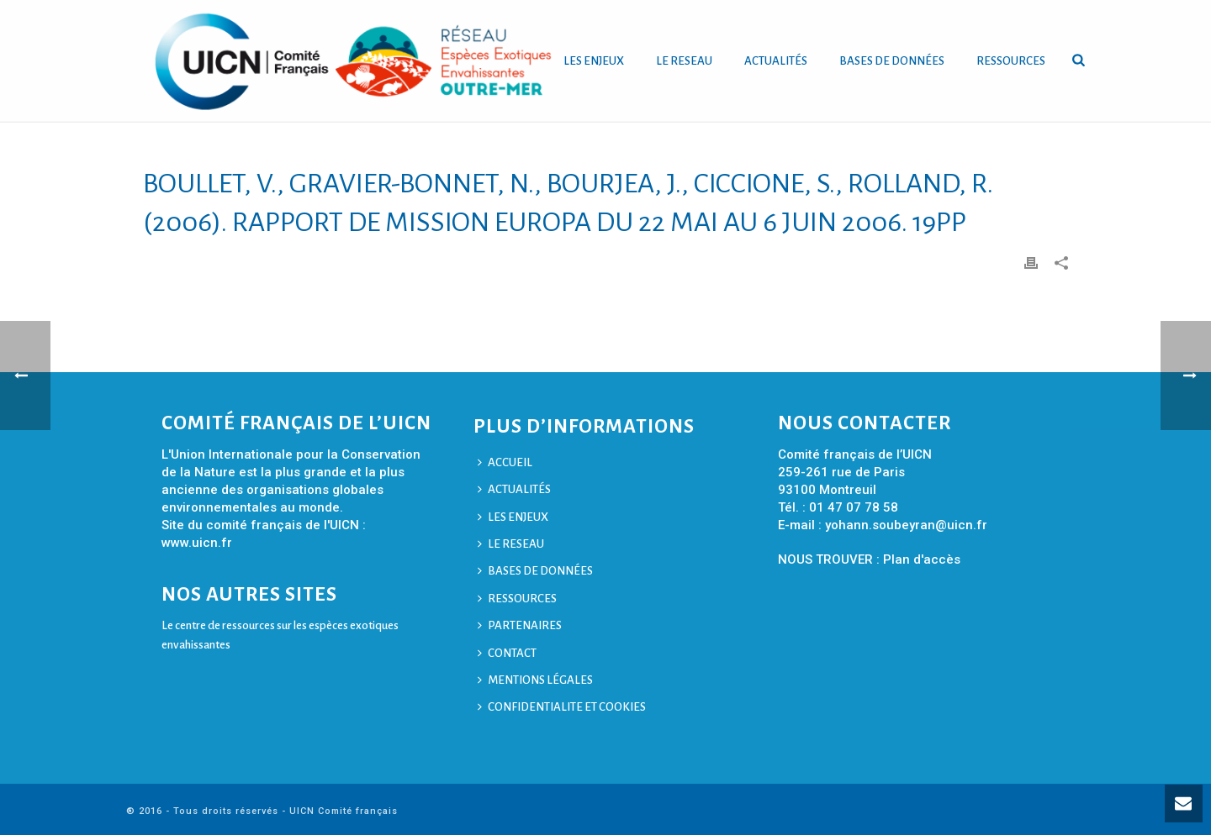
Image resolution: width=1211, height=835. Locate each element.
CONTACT (507, 653)
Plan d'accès (921, 559)
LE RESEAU (684, 61)
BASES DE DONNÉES (891, 61)
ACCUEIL (505, 462)
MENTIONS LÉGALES (535, 680)
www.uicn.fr (196, 542)
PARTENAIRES (520, 625)
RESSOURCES (1010, 61)
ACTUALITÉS (775, 61)
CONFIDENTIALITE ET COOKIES (562, 707)
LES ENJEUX (593, 61)
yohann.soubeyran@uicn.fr (906, 525)
